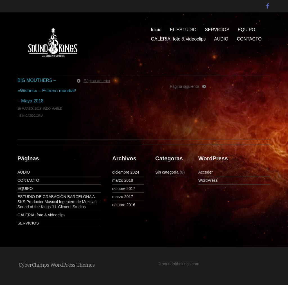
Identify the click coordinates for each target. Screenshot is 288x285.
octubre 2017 (123, 188)
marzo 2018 (122, 180)
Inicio (156, 29)
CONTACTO (249, 39)
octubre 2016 (123, 205)
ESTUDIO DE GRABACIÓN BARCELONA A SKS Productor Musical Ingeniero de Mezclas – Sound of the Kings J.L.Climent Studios (58, 201)
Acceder (205, 172)
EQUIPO (246, 29)
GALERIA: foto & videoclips (178, 39)
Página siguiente (184, 86)
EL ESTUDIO (183, 29)
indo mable (52, 108)
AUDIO (221, 39)
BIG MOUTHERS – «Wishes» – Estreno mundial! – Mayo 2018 (46, 90)
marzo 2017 (122, 196)
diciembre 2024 (125, 172)
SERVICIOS (217, 29)
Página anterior (97, 80)
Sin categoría (31, 115)
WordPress (208, 180)
